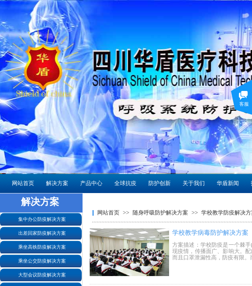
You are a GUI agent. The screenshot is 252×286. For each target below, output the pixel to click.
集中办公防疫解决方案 (42, 219)
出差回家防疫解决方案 (42, 233)
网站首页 (108, 213)
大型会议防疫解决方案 (42, 275)
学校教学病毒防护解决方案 (210, 232)
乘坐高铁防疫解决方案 (42, 247)
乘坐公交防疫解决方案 (42, 261)
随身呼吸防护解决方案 (160, 213)
